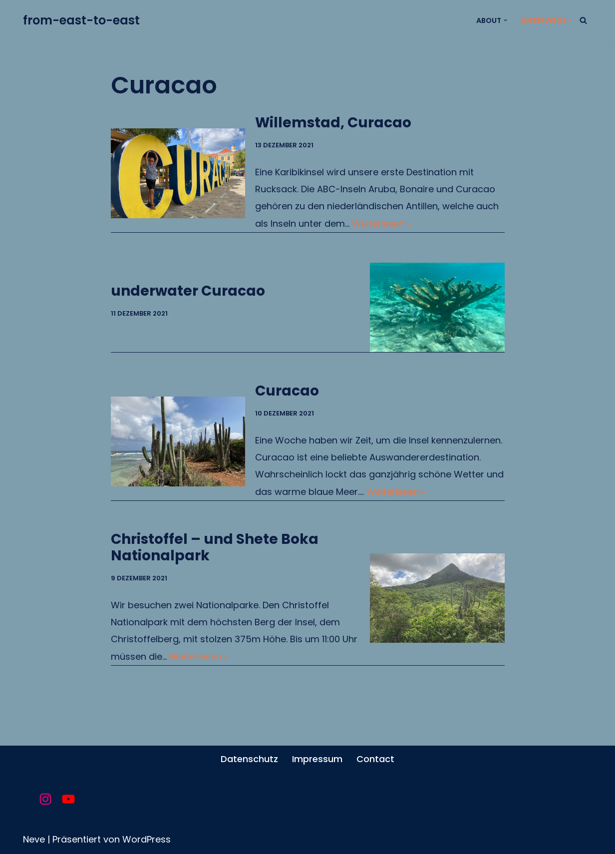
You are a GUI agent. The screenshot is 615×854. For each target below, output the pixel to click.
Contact (375, 759)
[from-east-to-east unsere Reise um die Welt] (81, 20)
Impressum (317, 759)
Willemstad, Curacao (333, 122)
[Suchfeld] (583, 20)
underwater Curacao (188, 291)
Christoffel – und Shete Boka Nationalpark (214, 547)
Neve (34, 839)
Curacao (287, 391)
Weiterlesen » (381, 223)
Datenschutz (249, 759)
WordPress (146, 839)
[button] (505, 20)
